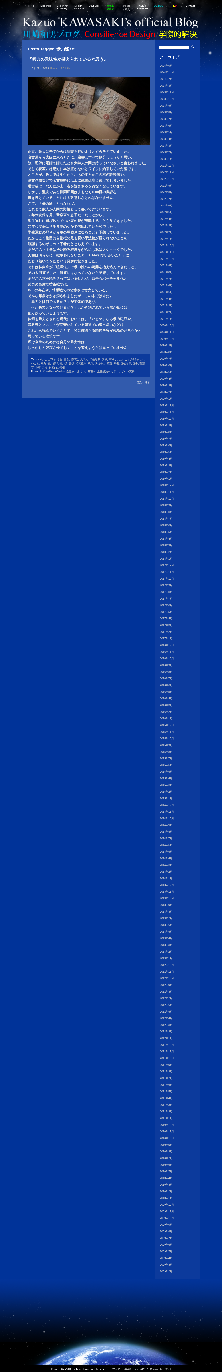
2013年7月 (166, 918)
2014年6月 (166, 845)
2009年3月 (166, 1264)
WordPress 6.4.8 (121, 1369)
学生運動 (95, 359)
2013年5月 (166, 931)
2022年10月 (167, 179)
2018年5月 (166, 532)
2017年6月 (166, 605)
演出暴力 (100, 363)
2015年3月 (166, 785)
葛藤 (109, 363)
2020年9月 (166, 345)
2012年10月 (167, 978)
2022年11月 (167, 172)
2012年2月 (166, 1031)
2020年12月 (167, 325)
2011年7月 (166, 1078)
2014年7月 (166, 838)
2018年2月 (166, 552)
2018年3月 (166, 545)
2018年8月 (166, 512)
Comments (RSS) (160, 1369)
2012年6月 (166, 1005)
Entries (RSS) (140, 1369)
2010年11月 (167, 1131)
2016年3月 (166, 705)
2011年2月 (166, 1111)
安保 (104, 359)
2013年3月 (166, 945)
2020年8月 (166, 352)
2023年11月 (167, 92)
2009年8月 (166, 1231)
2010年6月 (166, 1164)
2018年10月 (167, 498)
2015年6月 (166, 765)
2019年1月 (166, 478)
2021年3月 (166, 305)
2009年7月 (166, 1238)
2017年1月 (166, 638)
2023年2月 (166, 152)
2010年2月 (166, 1191)
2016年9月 (166, 665)
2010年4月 (166, 1178)
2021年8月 (166, 272)
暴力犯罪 (52, 363)
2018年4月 (166, 538)
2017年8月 (166, 592)
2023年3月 (166, 145)
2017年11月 (167, 572)
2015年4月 (166, 778)
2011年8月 (166, 1071)
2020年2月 (166, 392)
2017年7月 (166, 598)
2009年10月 (167, 1218)
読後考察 (126, 363)
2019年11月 (167, 412)
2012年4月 (166, 1018)
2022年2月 (166, 232)
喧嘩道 (75, 359)
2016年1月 (166, 718)
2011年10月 (167, 1058)
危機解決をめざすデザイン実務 (116, 371)
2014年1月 (166, 878)
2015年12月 (167, 725)
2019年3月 (166, 465)
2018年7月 (166, 518)
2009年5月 (166, 1251)
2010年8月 (166, 1151)
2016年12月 (167, 645)
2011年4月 (166, 1098)
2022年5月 (166, 212)
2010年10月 (167, 1138)
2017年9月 (166, 585)
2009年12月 (167, 1204)
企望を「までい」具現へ (81, 371)
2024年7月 (166, 79)
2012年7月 (166, 998)
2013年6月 (166, 925)
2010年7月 (166, 1158)
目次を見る (143, 382)
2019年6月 (166, 445)
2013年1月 (166, 958)
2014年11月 (167, 811)
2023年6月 (166, 125)
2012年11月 (167, 971)
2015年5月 (166, 771)
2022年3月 (166, 225)
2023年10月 (167, 99)
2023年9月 (166, 105)
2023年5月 (166, 132)
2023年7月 (166, 119)
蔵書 (116, 363)
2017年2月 (166, 631)
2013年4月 (166, 938)
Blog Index (46, 5)
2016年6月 (166, 685)
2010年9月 (166, 1144)
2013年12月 (167, 885)
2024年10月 (167, 72)
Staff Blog (94, 5)
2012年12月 (167, 965)
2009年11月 (167, 1211)
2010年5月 (166, 1171)
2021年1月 (166, 318)
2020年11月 (167, 332)
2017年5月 (166, 612)
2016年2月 (166, 711)
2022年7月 (166, 199)
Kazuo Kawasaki (142, 7)
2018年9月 (166, 505)
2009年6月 (166, 1244)
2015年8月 (166, 751)
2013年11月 (167, 891)
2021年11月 (167, 252)
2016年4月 (166, 698)
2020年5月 (166, 372)
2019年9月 (166, 425)
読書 (135, 363)
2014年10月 (167, 818)
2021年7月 (166, 278)
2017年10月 (167, 578)
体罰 (66, 359)
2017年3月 (166, 625)
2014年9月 (166, 825)
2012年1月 (166, 1038)
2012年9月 (166, 985)
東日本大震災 (126, 8)
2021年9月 (166, 265)
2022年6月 (166, 205)
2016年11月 (167, 651)
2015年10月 (167, 738)
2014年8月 (166, 831)
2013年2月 (166, 951)
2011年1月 (166, 1118)
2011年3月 (166, 1104)
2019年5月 (166, 452)
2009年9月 (166, 1224)
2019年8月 (166, 432)
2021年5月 (166, 292)
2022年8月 (166, 192)
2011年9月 (166, 1064)
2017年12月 (167, 565)
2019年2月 (166, 472)
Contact (190, 5)
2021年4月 (166, 298)
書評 (71, 363)
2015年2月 (166, 791)
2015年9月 (166, 745)
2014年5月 (166, 851)
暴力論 (63, 363)
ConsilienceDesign (54, 371)
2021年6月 (166, 285)
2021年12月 (167, 245)
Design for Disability (62, 7)
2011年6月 (166, 1084)
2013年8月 (166, 911)
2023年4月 (166, 139)
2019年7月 (166, 438)
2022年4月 (166, 218)
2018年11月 (167, 492)
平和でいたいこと (119, 359)
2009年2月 (166, 1271)
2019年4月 (166, 458)
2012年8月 (166, 991)
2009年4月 (166, 1258)
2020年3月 (166, 385)
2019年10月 (167, 418)
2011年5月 (166, 1091)
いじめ (42, 359)
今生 (59, 359)
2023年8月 (166, 112)
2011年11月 (167, 1051)
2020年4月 (166, 378)
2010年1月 (166, 1198)
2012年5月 (166, 1011)
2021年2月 (166, 312)
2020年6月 (166, 365)
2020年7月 (166, 358)
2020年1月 (166, 398)
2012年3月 (166, 1025)
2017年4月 (166, 618)
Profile (30, 5)
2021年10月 (167, 258)
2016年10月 (167, 658)
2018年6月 (166, 525)
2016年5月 (166, 691)
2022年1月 (166, 238)
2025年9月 (166, 65)
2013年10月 (167, 898)
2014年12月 (167, 805)
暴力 (43, 363)
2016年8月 (166, 671)
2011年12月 (167, 1044)
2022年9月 (166, 185)
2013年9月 (166, 905)
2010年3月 (166, 1184)
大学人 (84, 359)
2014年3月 (166, 865)
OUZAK (158, 5)
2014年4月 (166, 858)
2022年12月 (167, 165)
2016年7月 (166, 678)
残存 (90, 363)
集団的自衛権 (57, 367)
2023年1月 (166, 159)
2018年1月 (166, 558)
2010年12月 (167, 1124)
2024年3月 (166, 85)
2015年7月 (166, 758)
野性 (44, 367)
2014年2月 (166, 871)
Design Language (78, 7)
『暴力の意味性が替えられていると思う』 (68, 59)
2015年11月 (167, 731)
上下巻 (52, 359)
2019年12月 (167, 405)
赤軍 (38, 367)
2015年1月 (166, 798)
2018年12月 (167, 485)
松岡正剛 (81, 363)
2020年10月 (167, 338)
